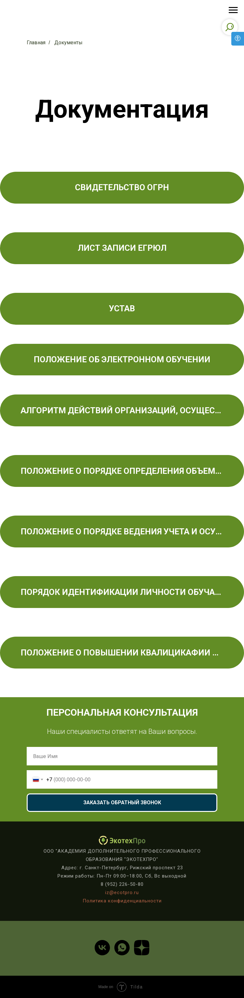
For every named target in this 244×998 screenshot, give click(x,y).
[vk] (102, 947)
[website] (141, 947)
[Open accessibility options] (237, 39)
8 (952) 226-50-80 (122, 884)
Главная (36, 43)
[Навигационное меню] (233, 10)
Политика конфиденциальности (122, 901)
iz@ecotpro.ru (122, 892)
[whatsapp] (122, 947)
